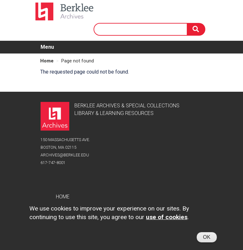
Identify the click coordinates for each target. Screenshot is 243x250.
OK (206, 240)
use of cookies (166, 220)
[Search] (196, 29)
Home (47, 61)
